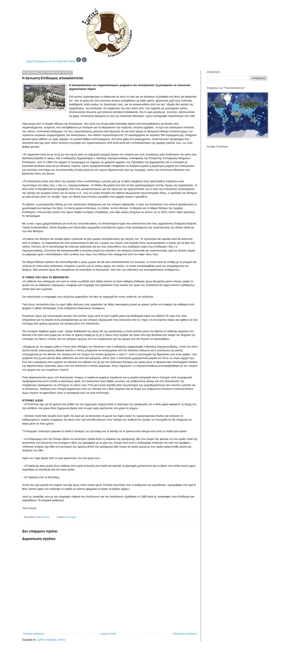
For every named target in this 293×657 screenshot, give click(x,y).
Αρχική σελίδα (108, 633)
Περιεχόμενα (41, 61)
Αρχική (29, 61)
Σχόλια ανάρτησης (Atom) (51, 639)
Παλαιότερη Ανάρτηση (185, 633)
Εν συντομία (55, 61)
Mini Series (69, 61)
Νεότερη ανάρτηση (33, 633)
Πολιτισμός (71, 517)
